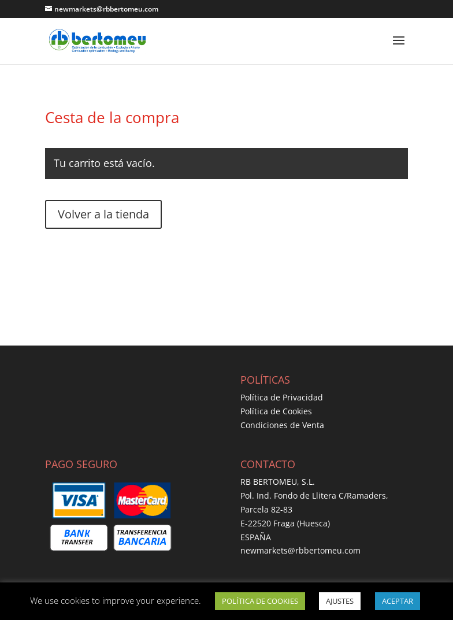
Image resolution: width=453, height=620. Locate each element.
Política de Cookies (276, 411)
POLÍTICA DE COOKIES (260, 601)
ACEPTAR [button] (397, 601)
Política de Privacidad (281, 397)
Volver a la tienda (103, 214)
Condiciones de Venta (282, 424)
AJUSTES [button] (340, 601)
